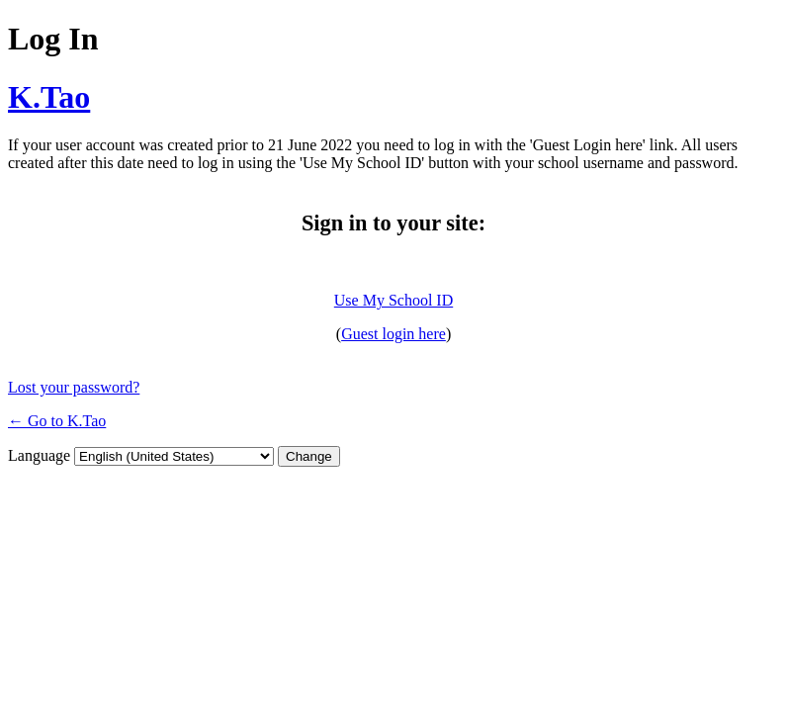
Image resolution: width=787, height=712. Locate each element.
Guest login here (393, 333)
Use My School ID (393, 300)
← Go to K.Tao (57, 420)
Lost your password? (73, 387)
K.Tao (49, 97)
